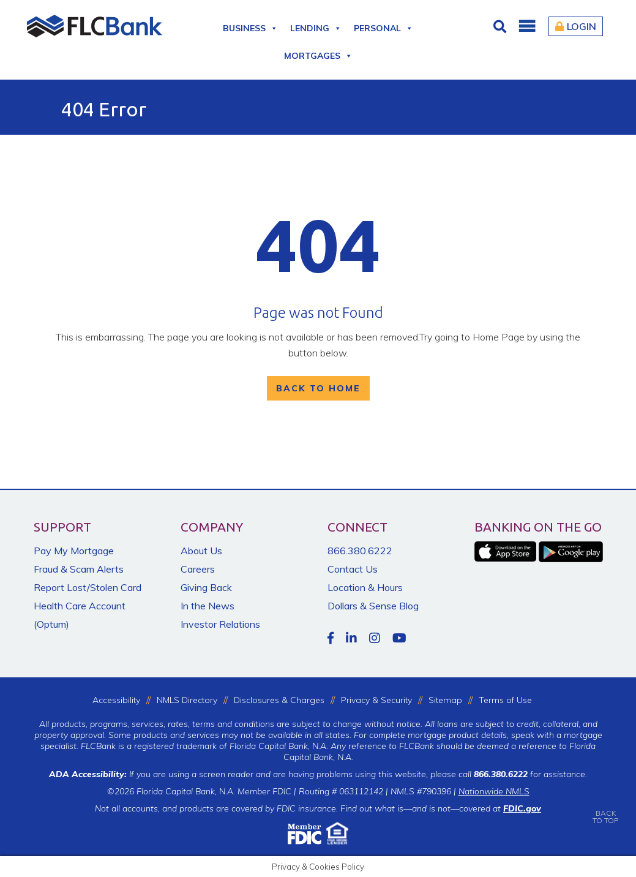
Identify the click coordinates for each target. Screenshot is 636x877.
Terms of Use (505, 700)
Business (250, 26)
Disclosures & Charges (279, 700)
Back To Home (318, 388)
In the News (207, 606)
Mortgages (318, 53)
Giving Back (206, 587)
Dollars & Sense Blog (373, 606)
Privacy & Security (376, 700)
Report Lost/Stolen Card (87, 587)
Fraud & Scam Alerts (79, 569)
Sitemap (445, 700)
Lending (316, 26)
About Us (201, 550)
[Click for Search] (501, 26)
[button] (526, 26)
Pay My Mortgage (74, 550)
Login (575, 26)
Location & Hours (365, 587)
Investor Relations (220, 624)
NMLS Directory (187, 700)
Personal (383, 26)
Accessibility (116, 700)
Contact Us (352, 569)
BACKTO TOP (605, 808)
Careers (198, 569)
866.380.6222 (359, 550)
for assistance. (530, 774)
